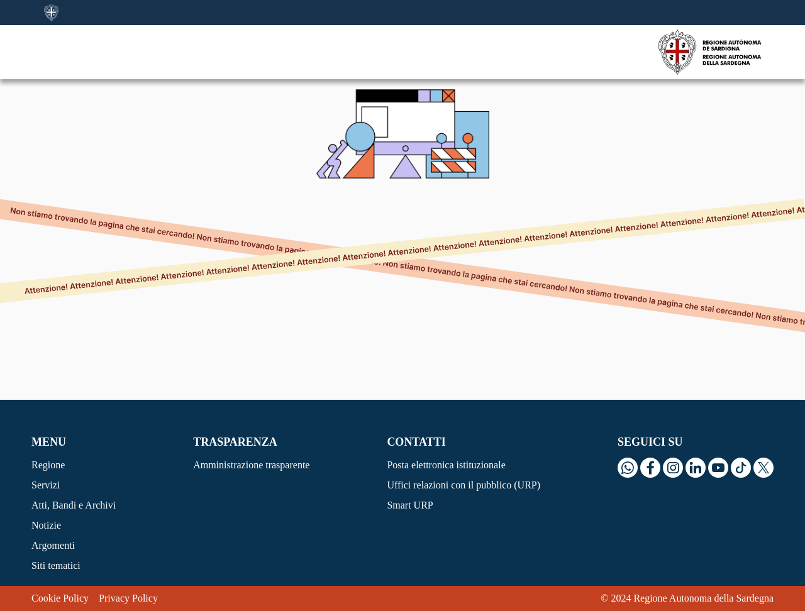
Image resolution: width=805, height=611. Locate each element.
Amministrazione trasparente (251, 465)
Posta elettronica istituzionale (446, 465)
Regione (48, 465)
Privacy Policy (128, 598)
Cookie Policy (60, 598)
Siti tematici (55, 565)
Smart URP (410, 505)
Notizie (46, 525)
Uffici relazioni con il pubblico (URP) (463, 485)
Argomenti (53, 545)
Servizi (45, 485)
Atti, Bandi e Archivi (73, 505)
